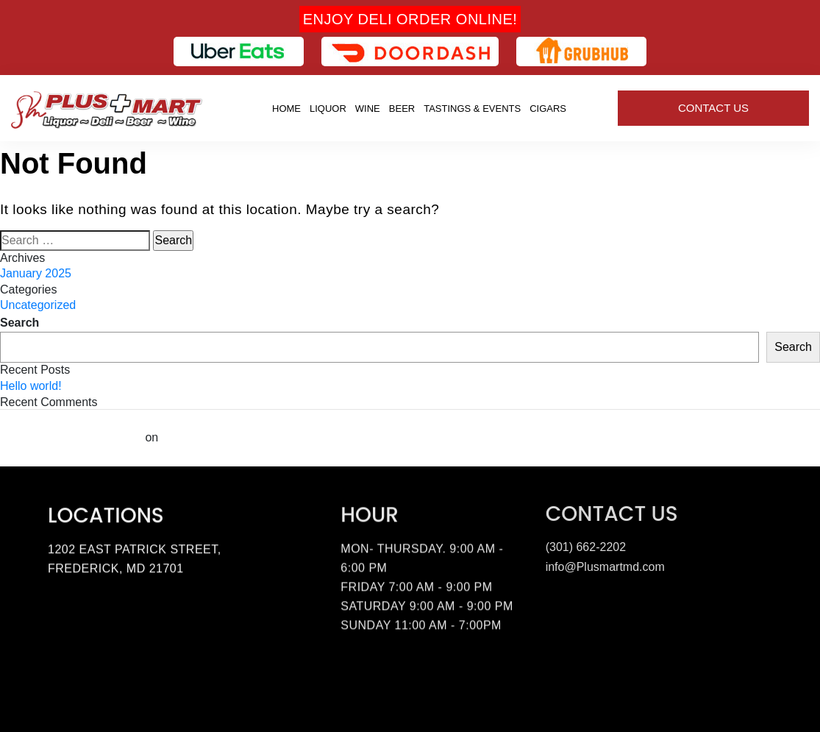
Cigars (548, 108)
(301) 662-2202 (586, 544)
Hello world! (31, 386)
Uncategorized (38, 305)
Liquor (328, 108)
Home (286, 108)
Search (19, 322)
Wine (367, 108)
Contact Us (713, 108)
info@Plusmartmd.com (605, 564)
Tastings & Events (472, 108)
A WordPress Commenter (71, 437)
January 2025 (35, 273)
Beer (402, 108)
